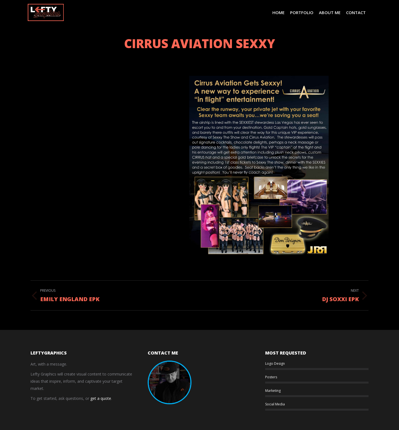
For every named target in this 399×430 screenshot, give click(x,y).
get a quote (100, 398)
